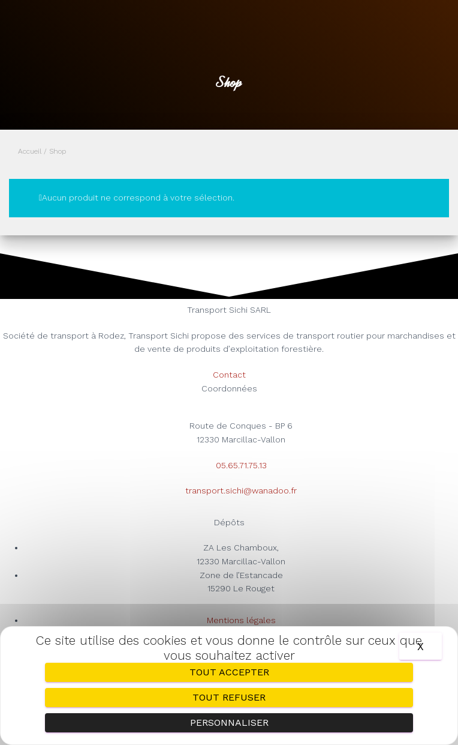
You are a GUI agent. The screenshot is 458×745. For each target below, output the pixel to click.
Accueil (29, 151)
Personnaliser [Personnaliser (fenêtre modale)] (229, 722)
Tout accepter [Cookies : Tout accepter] (229, 672)
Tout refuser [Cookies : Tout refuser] (229, 697)
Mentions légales (241, 620)
